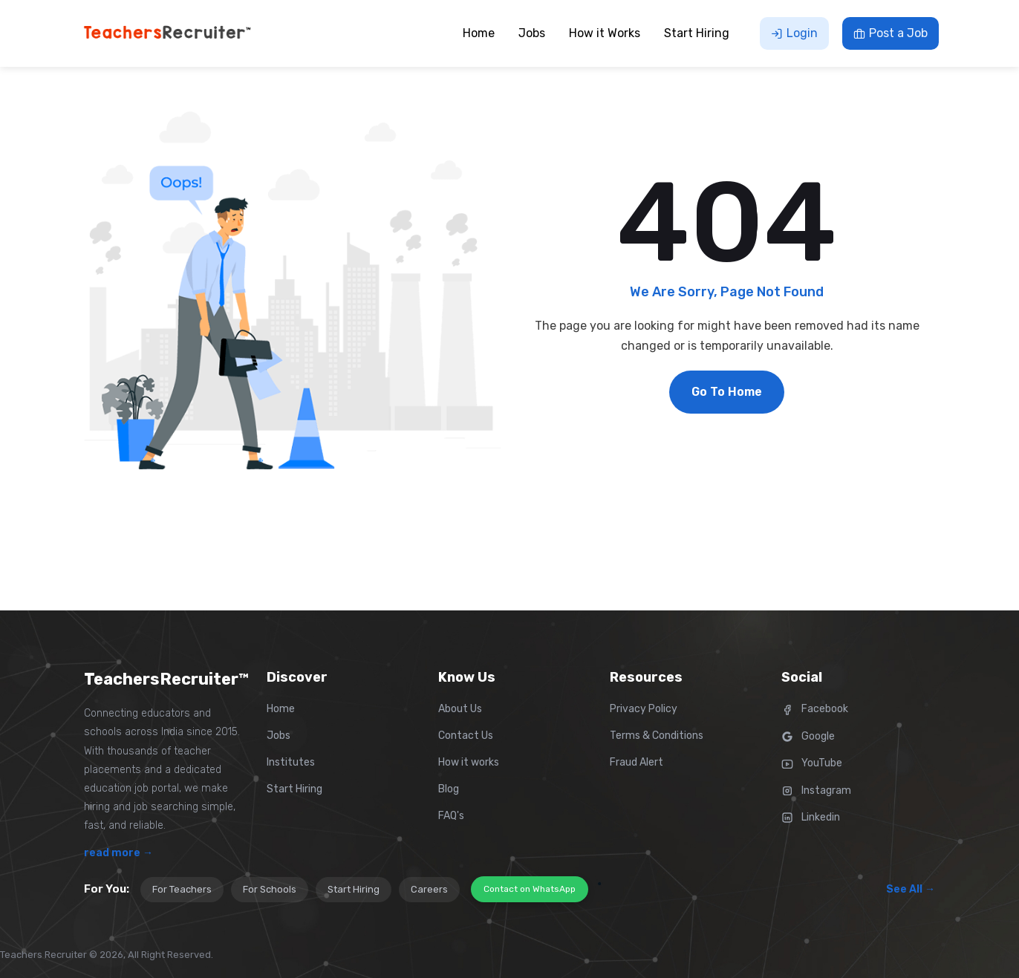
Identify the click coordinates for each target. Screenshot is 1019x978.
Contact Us (465, 735)
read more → (118, 853)
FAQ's (451, 815)
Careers (429, 889)
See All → (910, 889)
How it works (468, 762)
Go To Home (726, 392)
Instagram (816, 790)
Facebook (814, 708)
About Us (460, 708)
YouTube (811, 763)
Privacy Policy (643, 708)
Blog (448, 789)
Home (281, 708)
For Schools (269, 889)
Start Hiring (294, 789)
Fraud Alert (636, 762)
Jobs (278, 735)
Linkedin (810, 817)
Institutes (291, 762)
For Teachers (182, 889)
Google (808, 736)
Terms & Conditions (656, 735)
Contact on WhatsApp (530, 889)
